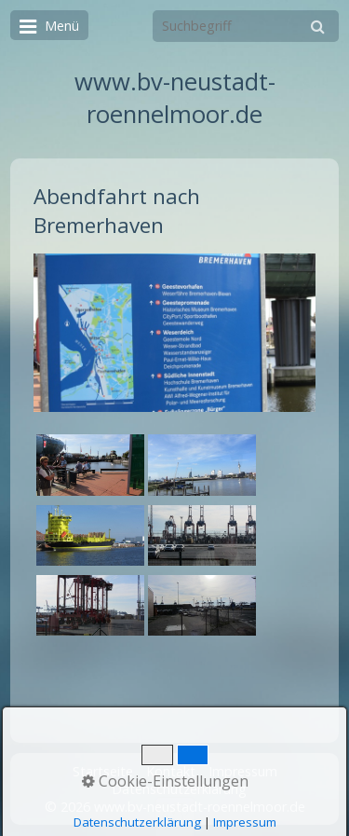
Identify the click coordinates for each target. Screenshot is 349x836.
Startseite (103, 771)
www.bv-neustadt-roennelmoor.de (174, 97)
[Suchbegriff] (246, 26)
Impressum (242, 771)
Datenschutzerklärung (179, 789)
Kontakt (170, 771)
